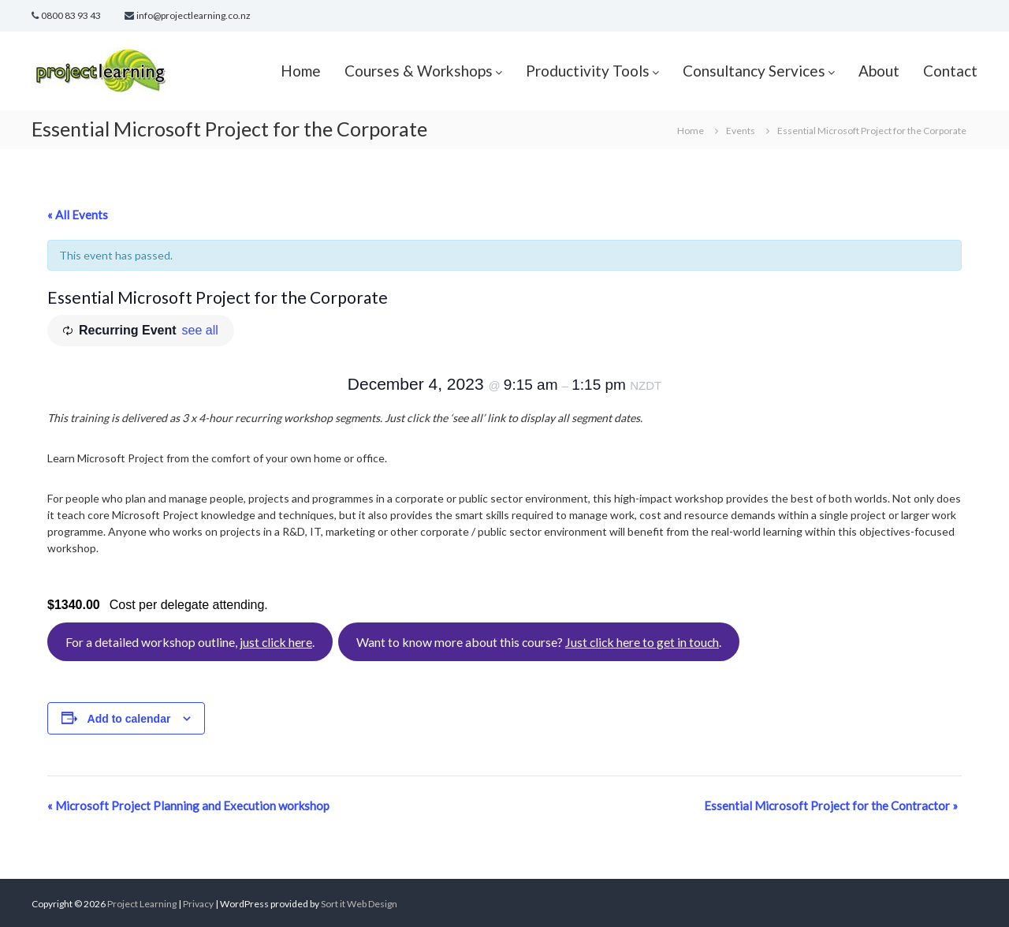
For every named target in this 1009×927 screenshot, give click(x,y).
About (878, 71)
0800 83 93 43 (71, 15)
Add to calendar (129, 718)
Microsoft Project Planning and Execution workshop (188, 805)
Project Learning (142, 904)
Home (301, 71)
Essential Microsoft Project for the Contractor (831, 805)
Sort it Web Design (359, 904)
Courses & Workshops (418, 71)
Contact (950, 71)
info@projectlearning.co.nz (193, 15)
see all (200, 330)
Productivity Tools (588, 71)
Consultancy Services (754, 71)
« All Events (77, 214)
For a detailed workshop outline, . (190, 641)
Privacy (199, 904)
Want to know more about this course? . (538, 641)
